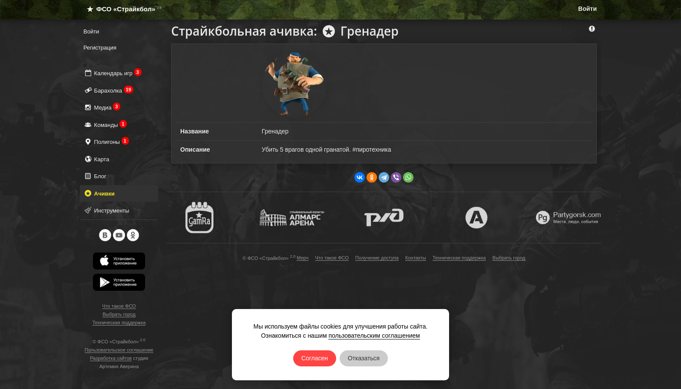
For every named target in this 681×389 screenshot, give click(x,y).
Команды (105, 124)
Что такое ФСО (119, 306)
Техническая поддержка (119, 322)
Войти (587, 8)
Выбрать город (119, 314)
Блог (94, 176)
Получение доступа (377, 257)
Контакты (415, 257)
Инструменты (106, 210)
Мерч (302, 257)
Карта (96, 159)
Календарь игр (112, 72)
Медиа (101, 107)
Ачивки (99, 193)
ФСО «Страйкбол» (120, 9)
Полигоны (106, 141)
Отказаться (364, 358)
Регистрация (99, 47)
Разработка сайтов (111, 358)
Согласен (314, 358)
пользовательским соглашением (374, 335)
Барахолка (108, 90)
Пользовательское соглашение (119, 349)
